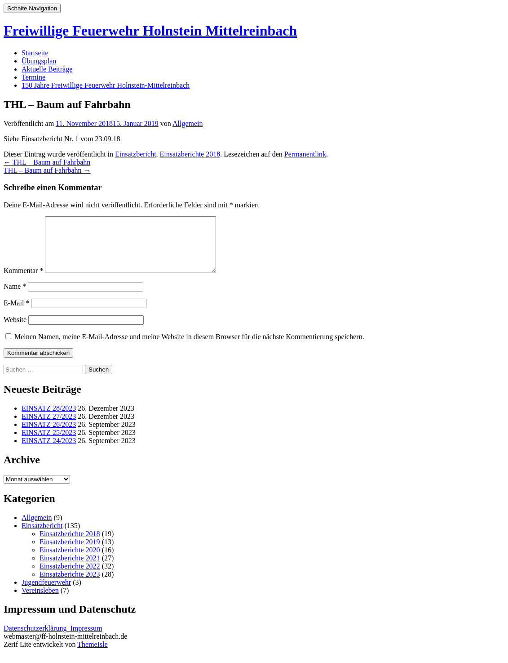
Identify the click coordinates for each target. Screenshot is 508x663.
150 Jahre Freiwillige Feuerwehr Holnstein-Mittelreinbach (106, 85)
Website (15, 330)
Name (15, 297)
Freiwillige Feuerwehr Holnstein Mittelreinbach (150, 30)
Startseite (35, 53)
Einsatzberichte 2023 (70, 585)
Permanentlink (305, 154)
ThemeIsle (92, 655)
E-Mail (16, 314)
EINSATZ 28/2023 (49, 419)
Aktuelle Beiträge (47, 69)
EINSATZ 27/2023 (49, 427)
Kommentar (23, 281)
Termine (33, 77)
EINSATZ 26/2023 (49, 435)
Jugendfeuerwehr (46, 593)
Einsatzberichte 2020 (70, 560)
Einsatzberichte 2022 (70, 577)
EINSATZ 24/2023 (49, 451)
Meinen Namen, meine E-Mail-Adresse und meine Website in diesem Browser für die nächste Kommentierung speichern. (189, 347)
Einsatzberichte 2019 (70, 552)
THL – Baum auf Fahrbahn (47, 162)
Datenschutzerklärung (37, 639)
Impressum (86, 639)
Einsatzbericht (135, 154)
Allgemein (187, 123)
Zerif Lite (18, 655)
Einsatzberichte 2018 (190, 154)
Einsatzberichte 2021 (70, 569)
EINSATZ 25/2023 (49, 443)
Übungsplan (39, 61)
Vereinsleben (40, 601)
